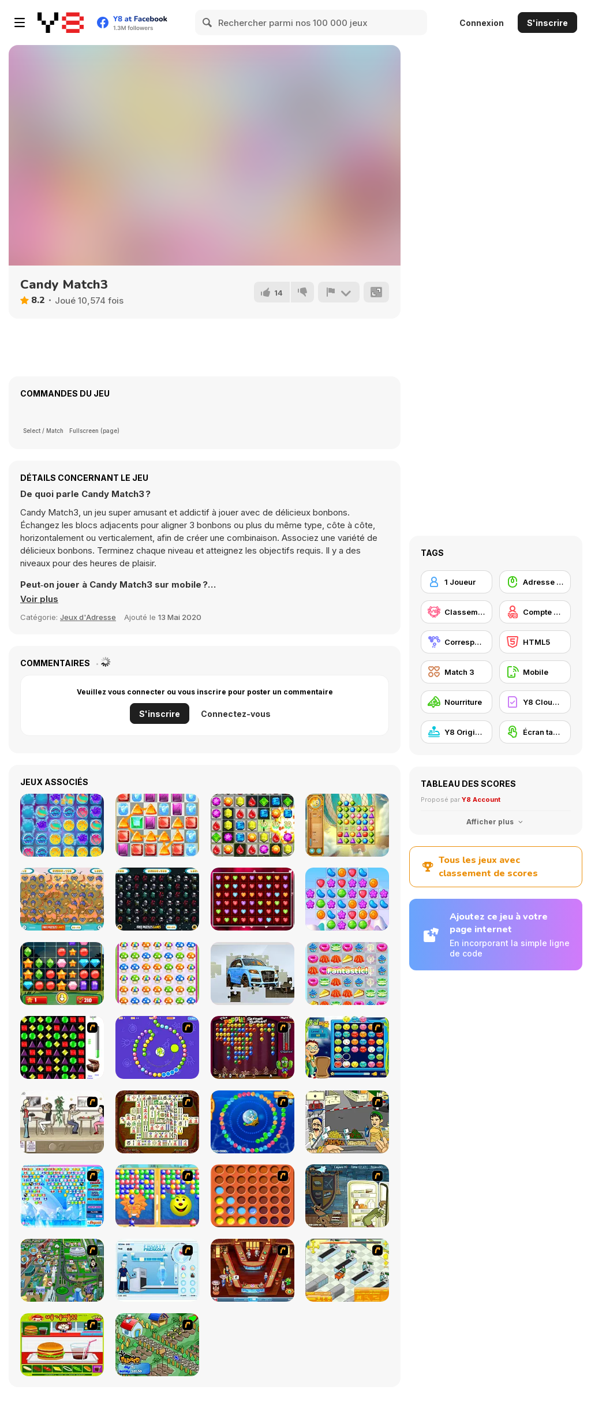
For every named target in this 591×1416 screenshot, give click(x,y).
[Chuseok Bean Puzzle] (347, 1047)
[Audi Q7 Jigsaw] (252, 973)
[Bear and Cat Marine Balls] (252, 1121)
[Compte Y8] (535, 611)
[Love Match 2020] (252, 899)
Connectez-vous (236, 714)
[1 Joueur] (456, 581)
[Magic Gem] (157, 1195)
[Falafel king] (347, 1121)
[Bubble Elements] (62, 1195)
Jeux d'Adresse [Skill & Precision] (88, 617)
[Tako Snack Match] (347, 973)
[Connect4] (252, 1195)
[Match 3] (456, 671)
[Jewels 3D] (62, 1047)
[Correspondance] (456, 641)
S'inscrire (547, 23)
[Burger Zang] (62, 1344)
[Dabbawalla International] (62, 1270)
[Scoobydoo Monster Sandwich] (347, 1195)
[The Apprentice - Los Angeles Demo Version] (252, 1270)
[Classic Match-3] (157, 825)
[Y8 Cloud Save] (535, 701)
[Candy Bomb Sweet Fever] (252, 825)
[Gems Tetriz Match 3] (62, 973)
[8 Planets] (157, 1047)
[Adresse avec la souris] (535, 581)
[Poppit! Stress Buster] (252, 1047)
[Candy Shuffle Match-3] (347, 899)
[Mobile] (535, 671)
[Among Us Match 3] (157, 899)
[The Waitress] (62, 1121)
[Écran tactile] (535, 732)
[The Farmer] (157, 1344)
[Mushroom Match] (157, 973)
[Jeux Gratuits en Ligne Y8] (60, 22)
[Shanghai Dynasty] (157, 1121)
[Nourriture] (456, 701)
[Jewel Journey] (347, 825)
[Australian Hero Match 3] (62, 899)
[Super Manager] (347, 1270)
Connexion (481, 23)
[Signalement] (339, 292)
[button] (39, 599)
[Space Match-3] (62, 825)
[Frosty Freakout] (157, 1270)
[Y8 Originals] (456, 732)
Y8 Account (481, 799)
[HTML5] (535, 641)
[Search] (207, 22)
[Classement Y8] (456, 611)
